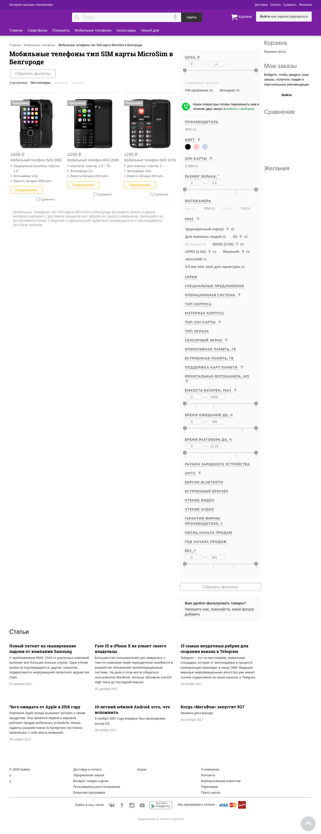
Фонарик (227, 90)
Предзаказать (26, 190)
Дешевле (61, 83)
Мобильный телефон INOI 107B (150, 160)
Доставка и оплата (87, 769)
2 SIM (189, 166)
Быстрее (77, 83)
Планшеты (61, 30)
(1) (248, 208)
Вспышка (193, 244)
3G (238, 236)
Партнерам (209, 787)
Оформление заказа (88, 775)
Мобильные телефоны (93, 30)
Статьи (19, 631)
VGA (207, 208)
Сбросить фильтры (33, 74)
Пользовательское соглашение (96, 787)
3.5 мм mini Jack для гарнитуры (212, 267)
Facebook (121, 805)
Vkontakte (111, 805)
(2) (213, 208)
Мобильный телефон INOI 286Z (36, 160)
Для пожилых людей (203, 237)
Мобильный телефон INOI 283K (93, 160)
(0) (193, 208)
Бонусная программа (89, 792)
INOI (188, 129)
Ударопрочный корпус (207, 229)
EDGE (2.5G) (226, 244)
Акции (141, 769)
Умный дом (150, 30)
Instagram (132, 805)
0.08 (225, 209)
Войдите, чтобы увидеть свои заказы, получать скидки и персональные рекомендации (286, 79)
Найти (192, 17)
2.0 (243, 208)
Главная (16, 30)
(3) (194, 129)
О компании (210, 769)
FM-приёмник (196, 90)
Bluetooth (234, 251)
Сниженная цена (199, 83)
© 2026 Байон (19, 769)
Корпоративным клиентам (220, 781)
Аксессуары (126, 30)
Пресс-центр (210, 792)
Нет (188, 209)
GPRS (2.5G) (198, 251)
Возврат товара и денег (91, 781)
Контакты (208, 775)
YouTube (142, 805)
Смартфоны (37, 30)
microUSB (193, 259)
